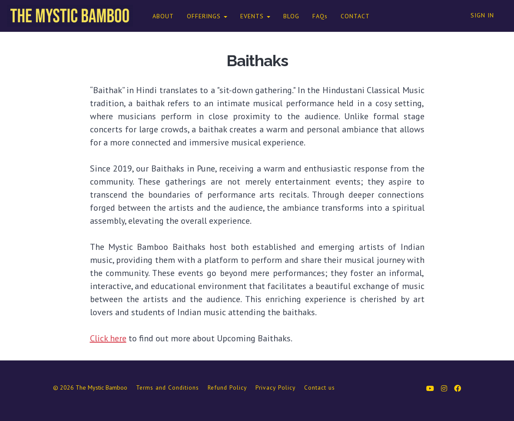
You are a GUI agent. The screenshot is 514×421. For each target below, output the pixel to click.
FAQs (320, 16)
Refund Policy (227, 387)
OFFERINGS (207, 16)
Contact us (319, 387)
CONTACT (355, 16)
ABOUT (163, 16)
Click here (108, 338)
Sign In (482, 15)
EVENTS (255, 16)
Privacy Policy (275, 387)
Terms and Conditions (167, 387)
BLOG (291, 16)
